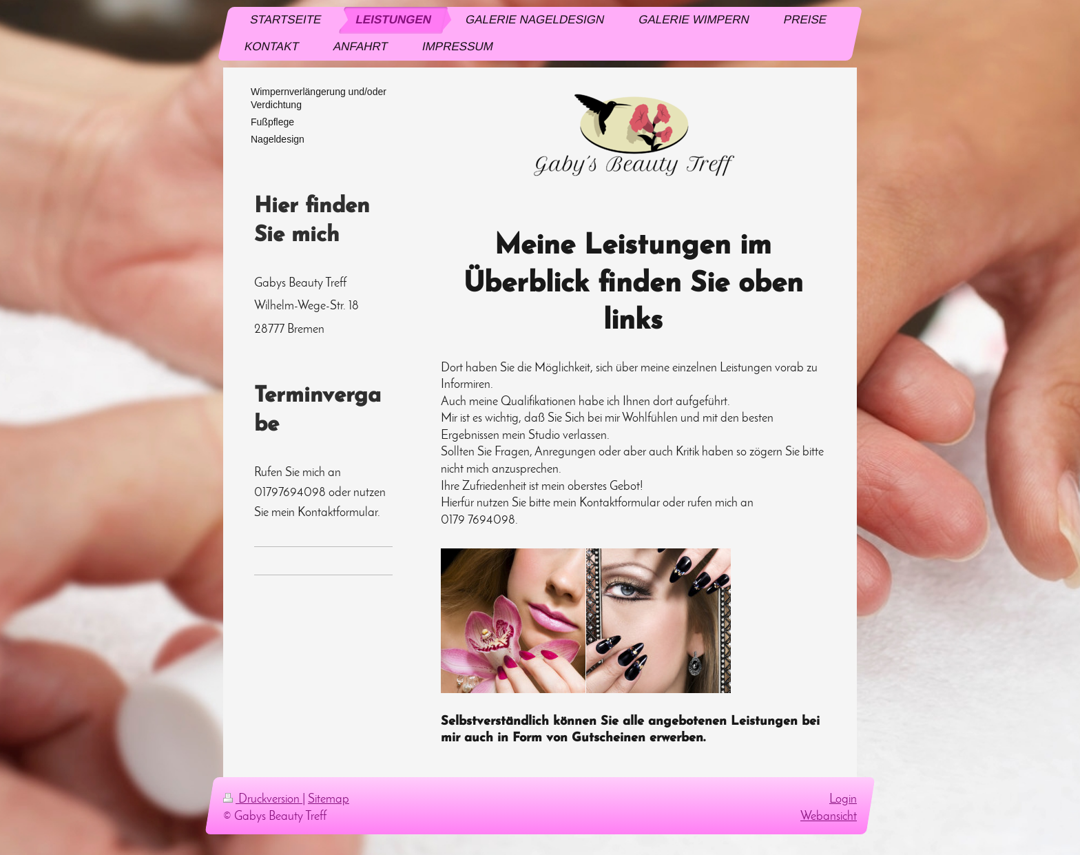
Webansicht (828, 816)
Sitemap (328, 799)
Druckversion (262, 799)
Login (843, 799)
